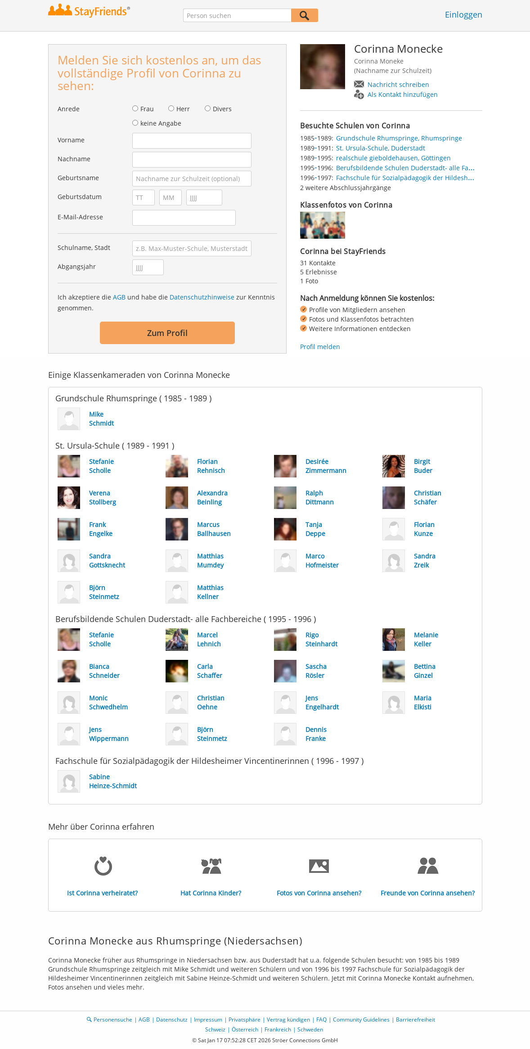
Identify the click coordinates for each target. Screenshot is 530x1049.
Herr (183, 108)
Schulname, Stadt (84, 247)
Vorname (71, 140)
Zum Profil (167, 332)
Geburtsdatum (80, 196)
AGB (119, 297)
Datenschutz (172, 1019)
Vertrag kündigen (288, 1019)
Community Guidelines (361, 1019)
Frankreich (278, 1029)
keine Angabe (160, 123)
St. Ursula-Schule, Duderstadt (380, 148)
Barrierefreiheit (415, 1019)
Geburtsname (78, 177)
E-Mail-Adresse (80, 217)
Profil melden (320, 346)
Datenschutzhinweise (202, 297)
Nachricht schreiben (398, 84)
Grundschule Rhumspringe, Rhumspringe (399, 138)
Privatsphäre (245, 1019)
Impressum (208, 1019)
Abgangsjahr (77, 266)
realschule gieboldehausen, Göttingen (393, 158)
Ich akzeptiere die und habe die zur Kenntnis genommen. (166, 302)
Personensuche (113, 1019)
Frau (147, 108)
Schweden (310, 1029)
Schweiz (215, 1029)
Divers (222, 108)
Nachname (74, 158)
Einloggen (463, 14)
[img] (322, 225)
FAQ (321, 1019)
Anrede (69, 108)
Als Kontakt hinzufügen (403, 94)
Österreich (245, 1029)
